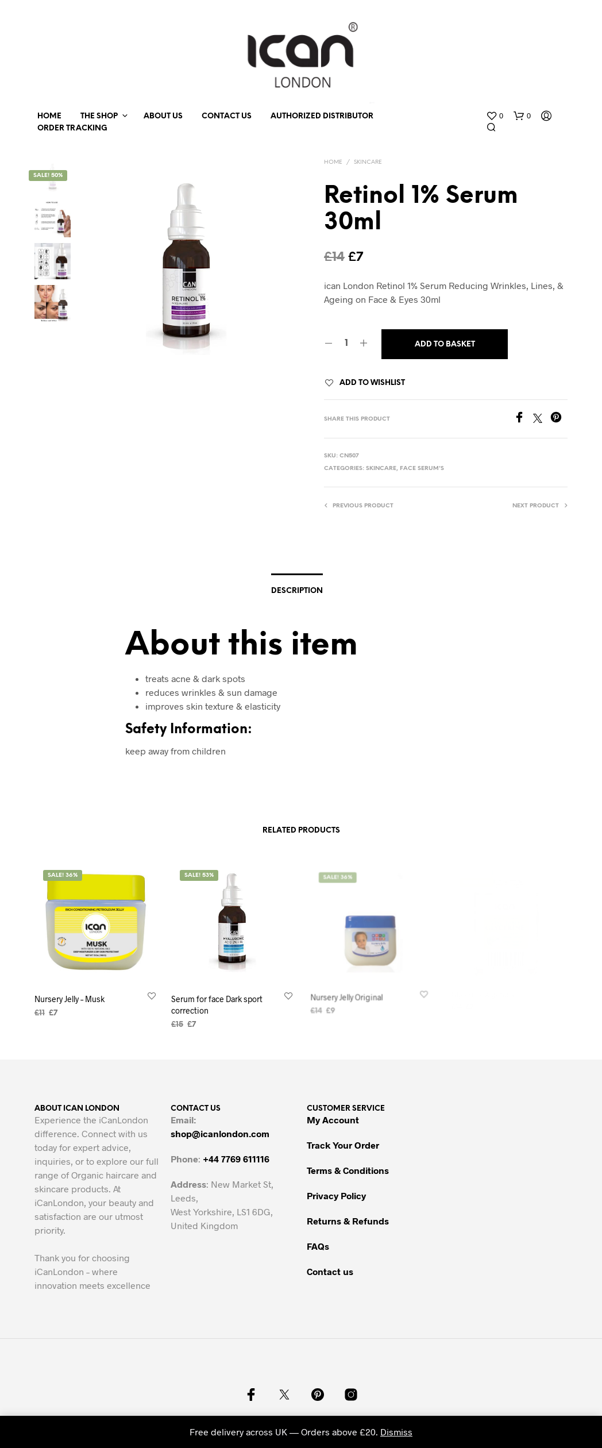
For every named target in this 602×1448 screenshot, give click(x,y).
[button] (494, 116)
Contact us (227, 116)
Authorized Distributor (322, 116)
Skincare (368, 162)
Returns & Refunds (348, 1220)
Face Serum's (422, 468)
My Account (333, 1119)
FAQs (318, 1246)
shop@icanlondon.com (220, 1133)
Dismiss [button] (396, 1431)
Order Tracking (72, 128)
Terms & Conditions (348, 1170)
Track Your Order (343, 1144)
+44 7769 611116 (236, 1158)
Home (49, 116)
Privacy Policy (336, 1195)
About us (163, 116)
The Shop (99, 116)
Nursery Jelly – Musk (69, 999)
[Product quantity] (346, 343)
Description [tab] (297, 591)
